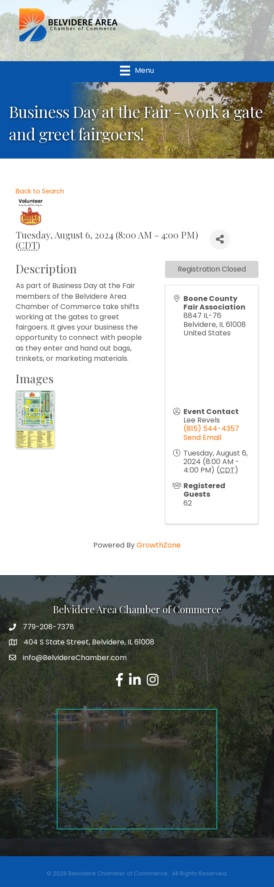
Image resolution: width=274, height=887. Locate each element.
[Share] (220, 240)
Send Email (202, 437)
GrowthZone (159, 545)
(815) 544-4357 (211, 428)
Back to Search (40, 191)
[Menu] (137, 70)
